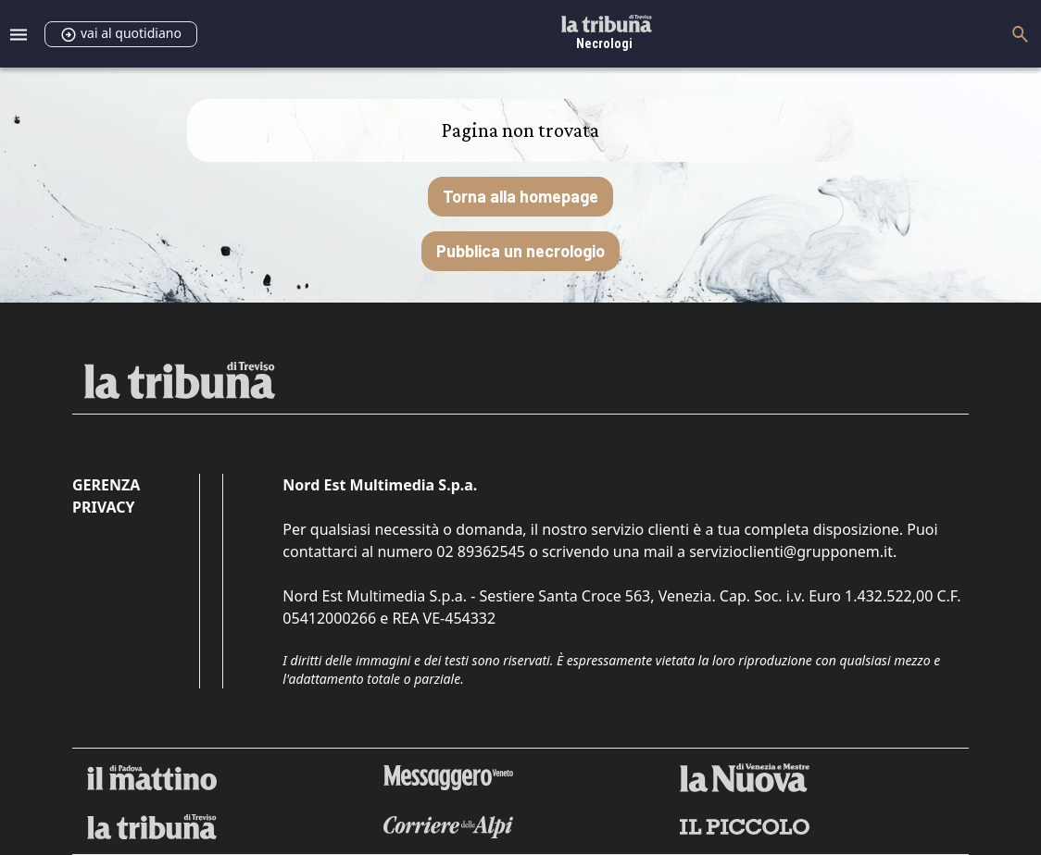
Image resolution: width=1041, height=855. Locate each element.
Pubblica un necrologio (520, 251)
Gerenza (106, 485)
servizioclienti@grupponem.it (791, 551)
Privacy (103, 507)
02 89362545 (480, 551)
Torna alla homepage (520, 196)
